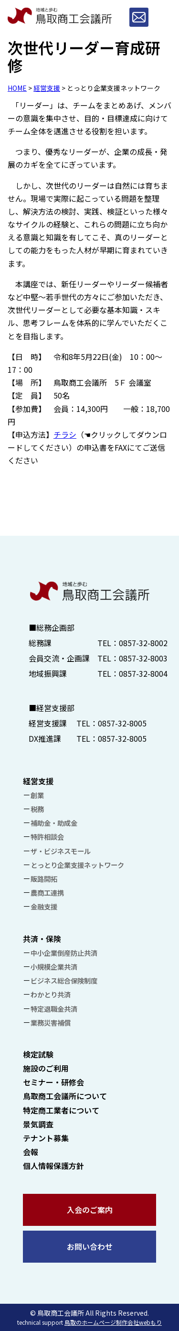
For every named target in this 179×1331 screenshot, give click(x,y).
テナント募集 (46, 1138)
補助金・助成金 (54, 823)
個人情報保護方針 (53, 1165)
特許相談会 (47, 837)
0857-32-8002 (143, 643)
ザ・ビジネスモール (61, 851)
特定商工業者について (61, 1110)
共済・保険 (42, 938)
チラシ (64, 434)
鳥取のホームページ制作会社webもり (113, 1322)
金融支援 (44, 906)
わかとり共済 (51, 994)
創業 (37, 795)
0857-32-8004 (143, 673)
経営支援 (46, 88)
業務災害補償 (51, 1022)
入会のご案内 (90, 1209)
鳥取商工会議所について (65, 1096)
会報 (30, 1152)
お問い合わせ (90, 1246)
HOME (17, 88)
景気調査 (38, 1124)
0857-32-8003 (143, 658)
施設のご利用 (46, 1068)
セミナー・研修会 (53, 1082)
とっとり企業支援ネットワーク (77, 865)
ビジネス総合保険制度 (64, 980)
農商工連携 (47, 892)
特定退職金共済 (54, 1009)
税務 (37, 809)
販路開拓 (44, 879)
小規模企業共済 (54, 967)
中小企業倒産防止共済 (64, 953)
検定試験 (38, 1054)
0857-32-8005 (122, 723)
